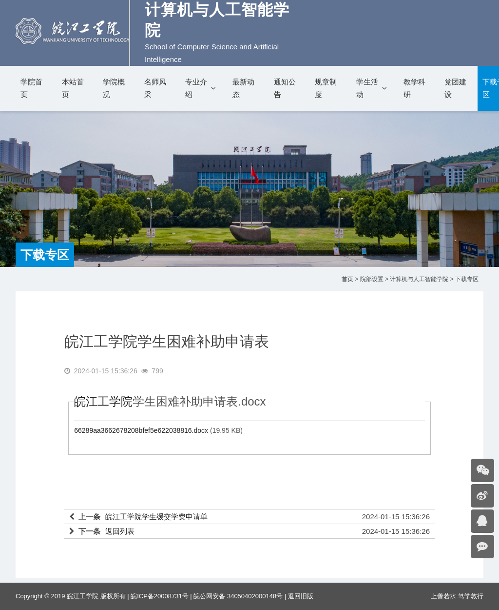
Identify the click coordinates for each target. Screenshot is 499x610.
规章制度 (326, 88)
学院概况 (114, 88)
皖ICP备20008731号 (160, 596)
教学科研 (414, 88)
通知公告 (285, 88)
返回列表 (119, 531)
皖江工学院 (103, 401)
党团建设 (455, 88)
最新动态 (243, 88)
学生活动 (367, 88)
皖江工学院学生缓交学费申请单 (156, 516)
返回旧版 (300, 596)
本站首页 (73, 88)
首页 (347, 279)
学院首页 (31, 88)
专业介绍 (196, 88)
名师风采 (155, 88)
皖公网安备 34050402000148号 (238, 596)
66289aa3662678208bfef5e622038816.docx (141, 430)
